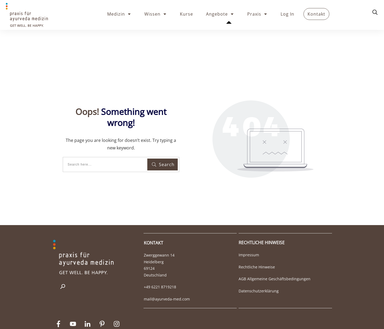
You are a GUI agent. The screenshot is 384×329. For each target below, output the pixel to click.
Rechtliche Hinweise (257, 244)
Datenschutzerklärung (259, 268)
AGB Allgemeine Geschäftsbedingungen (274, 255)
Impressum (249, 231)
